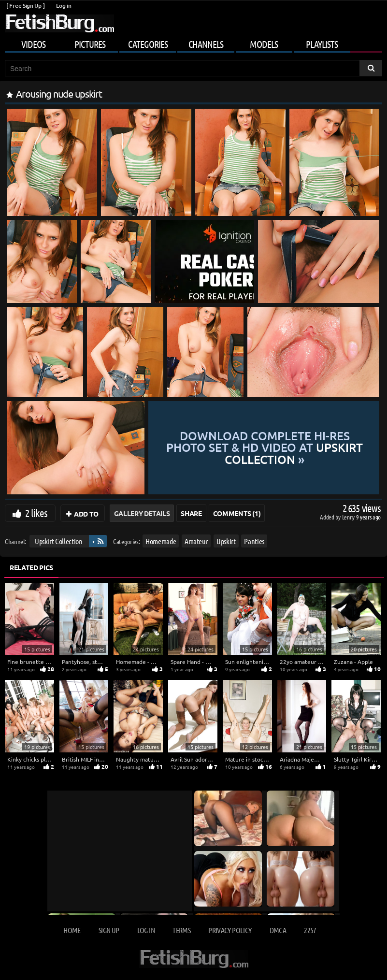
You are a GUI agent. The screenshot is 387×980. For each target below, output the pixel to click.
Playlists (322, 44)
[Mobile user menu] (193, 42)
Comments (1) (237, 513)
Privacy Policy (229, 930)
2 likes (36, 512)
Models (264, 44)
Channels (205, 44)
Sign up (109, 930)
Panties (254, 541)
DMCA (278, 930)
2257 (310, 930)
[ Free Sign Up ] (25, 5)
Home (71, 930)
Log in (63, 5)
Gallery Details (142, 513)
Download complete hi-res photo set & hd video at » (264, 447)
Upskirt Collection (59, 541)
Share (191, 513)
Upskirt (226, 541)
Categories (148, 44)
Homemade (160, 541)
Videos (33, 44)
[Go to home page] (59, 23)
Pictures (89, 44)
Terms (181, 930)
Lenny (349, 517)
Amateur (196, 541)
